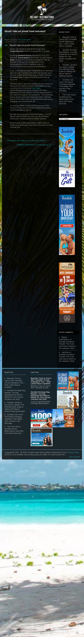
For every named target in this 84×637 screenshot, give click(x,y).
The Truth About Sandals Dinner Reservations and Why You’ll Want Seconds (67, 99)
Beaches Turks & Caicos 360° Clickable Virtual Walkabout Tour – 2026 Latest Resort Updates (68, 41)
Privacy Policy (73, 452)
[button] (29, 45)
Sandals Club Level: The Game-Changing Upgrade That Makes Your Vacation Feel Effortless (67, 85)
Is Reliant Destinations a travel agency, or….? (36, 145)
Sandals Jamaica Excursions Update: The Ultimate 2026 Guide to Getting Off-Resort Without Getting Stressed (68, 70)
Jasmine (65, 352)
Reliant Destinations (64, 338)
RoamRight (36, 88)
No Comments (24, 40)
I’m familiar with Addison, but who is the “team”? (25, 140)
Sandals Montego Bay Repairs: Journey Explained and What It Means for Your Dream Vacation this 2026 (68, 55)
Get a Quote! (74, 457)
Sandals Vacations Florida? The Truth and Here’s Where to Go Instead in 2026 (67, 345)
